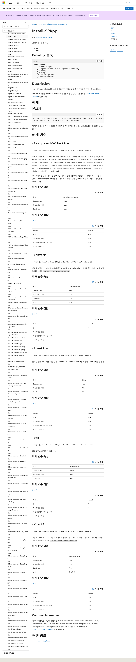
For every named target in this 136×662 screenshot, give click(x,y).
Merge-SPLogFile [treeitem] (13, 88)
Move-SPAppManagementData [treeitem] (18, 117)
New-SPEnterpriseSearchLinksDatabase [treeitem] (18, 483)
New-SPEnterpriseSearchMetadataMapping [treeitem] (17, 515)
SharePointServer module (44, 37)
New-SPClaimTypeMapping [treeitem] (16, 350)
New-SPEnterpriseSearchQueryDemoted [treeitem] (18, 531)
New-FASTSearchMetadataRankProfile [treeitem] (18, 204)
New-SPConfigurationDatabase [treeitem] (17, 353)
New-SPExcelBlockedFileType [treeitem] (17, 632)
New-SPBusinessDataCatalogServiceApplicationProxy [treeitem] (17, 332)
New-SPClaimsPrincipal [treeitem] (15, 344)
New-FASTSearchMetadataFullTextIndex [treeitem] (17, 180)
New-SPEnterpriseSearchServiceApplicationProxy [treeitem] (18, 612)
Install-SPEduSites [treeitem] (13, 45)
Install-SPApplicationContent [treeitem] (17, 39)
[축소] (25, 22)
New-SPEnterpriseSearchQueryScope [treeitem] (17, 555)
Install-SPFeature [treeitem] (13, 48)
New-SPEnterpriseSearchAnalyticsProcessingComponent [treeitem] (17, 383)
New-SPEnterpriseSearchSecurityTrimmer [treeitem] (17, 596)
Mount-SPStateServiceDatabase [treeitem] (15, 112)
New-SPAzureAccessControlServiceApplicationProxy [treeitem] (17, 307)
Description (114, 31)
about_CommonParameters (42, 629)
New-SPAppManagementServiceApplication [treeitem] (18, 288)
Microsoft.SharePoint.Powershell (57, 24)
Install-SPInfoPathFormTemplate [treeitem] (16, 55)
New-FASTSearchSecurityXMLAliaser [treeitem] (17, 252)
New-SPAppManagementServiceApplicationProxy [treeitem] (18, 296)
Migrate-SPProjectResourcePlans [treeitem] (15, 101)
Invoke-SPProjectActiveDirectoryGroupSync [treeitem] (18, 82)
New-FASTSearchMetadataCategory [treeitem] (17, 157)
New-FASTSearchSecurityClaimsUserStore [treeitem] (17, 220)
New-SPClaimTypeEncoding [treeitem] (16, 347)
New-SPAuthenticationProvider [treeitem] (17, 302)
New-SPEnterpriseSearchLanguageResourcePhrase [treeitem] (18, 475)
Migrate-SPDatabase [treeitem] (14, 94)
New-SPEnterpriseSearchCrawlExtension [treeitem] (18, 439)
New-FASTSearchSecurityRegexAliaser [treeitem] (18, 236)
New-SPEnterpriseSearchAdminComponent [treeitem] (17, 375)
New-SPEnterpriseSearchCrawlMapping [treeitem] (18, 447)
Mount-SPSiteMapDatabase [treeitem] (17, 108)
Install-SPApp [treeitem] (12, 36)
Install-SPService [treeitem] (13, 60)
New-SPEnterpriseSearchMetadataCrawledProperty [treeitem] (18, 499)
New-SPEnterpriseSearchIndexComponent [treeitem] (17, 467)
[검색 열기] (126, 3)
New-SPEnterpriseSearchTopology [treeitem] (17, 624)
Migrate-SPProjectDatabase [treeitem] (16, 97)
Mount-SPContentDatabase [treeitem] (16, 105)
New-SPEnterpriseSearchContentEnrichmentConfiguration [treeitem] (18, 391)
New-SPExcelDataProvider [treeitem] (16, 640)
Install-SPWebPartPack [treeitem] (15, 69)
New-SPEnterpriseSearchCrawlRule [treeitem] (17, 454)
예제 (113, 33)
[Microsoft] (4, 2)
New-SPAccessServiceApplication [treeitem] (16, 257)
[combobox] (16, 27)
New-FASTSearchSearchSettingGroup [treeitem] (17, 212)
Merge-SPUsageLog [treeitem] (14, 91)
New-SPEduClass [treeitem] (13, 370)
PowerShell (41, 24)
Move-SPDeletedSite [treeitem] (14, 122)
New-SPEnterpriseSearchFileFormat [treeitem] (17, 460)
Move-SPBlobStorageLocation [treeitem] (17, 120)
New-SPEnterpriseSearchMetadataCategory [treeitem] (18, 491)
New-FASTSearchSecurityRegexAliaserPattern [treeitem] (18, 245)
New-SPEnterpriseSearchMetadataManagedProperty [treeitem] (17, 507)
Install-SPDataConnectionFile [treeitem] (17, 42)
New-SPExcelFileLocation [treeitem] (15, 643)
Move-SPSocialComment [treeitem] (16, 145)
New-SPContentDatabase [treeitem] (16, 356)
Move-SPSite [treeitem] (12, 142)
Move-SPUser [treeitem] (12, 148)
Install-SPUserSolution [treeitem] (15, 66)
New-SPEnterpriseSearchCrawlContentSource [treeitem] (17, 415)
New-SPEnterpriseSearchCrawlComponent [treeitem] (17, 407)
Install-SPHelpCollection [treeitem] (15, 51)
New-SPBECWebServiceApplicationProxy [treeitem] (18, 316)
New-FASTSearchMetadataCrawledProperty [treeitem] (18, 164)
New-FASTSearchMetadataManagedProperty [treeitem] (17, 196)
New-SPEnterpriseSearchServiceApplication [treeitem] (18, 604)
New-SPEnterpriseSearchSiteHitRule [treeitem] (17, 619)
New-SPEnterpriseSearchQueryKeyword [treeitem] (17, 539)
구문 (113, 28)
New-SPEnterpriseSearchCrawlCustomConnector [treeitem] (17, 423)
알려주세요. (94, 15)
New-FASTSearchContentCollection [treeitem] (17, 152)
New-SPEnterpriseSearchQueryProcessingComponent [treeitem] (18, 547)
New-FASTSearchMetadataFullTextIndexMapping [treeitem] (17, 188)
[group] (68, 119)
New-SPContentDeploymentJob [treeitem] (16, 359)
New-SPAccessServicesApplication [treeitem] (17, 263)
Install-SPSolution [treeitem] (13, 63)
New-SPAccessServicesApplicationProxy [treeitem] (17, 269)
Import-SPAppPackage (44, 641)
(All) (34, 220)
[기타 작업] (102, 24)
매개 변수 (115, 36)
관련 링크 (114, 39)
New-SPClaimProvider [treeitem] (15, 341)
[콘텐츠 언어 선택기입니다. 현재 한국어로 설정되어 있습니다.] (7, 659)
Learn (34, 24)
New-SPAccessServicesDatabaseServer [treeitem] (17, 277)
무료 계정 (129, 8)
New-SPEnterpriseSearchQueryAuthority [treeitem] (17, 523)
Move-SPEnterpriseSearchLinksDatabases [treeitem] (18, 128)
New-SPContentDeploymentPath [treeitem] (16, 365)
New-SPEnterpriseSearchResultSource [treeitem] (18, 588)
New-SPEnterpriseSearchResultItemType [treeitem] (17, 580)
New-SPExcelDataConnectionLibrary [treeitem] (17, 636)
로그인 (131, 3)
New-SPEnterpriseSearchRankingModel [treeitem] (17, 572)
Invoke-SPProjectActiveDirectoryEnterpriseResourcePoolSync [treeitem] (18, 74)
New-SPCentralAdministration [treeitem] (17, 338)
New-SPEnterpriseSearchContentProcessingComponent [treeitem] (17, 399)
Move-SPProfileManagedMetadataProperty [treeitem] (18, 136)
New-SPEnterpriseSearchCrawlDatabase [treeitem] (17, 431)
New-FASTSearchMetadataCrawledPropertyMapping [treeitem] (18, 172)
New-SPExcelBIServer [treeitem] (14, 629)
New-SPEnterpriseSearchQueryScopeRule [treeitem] (17, 564)
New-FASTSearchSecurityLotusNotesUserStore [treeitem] (18, 228)
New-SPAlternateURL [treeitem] (14, 283)
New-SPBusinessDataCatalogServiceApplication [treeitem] (17, 324)
